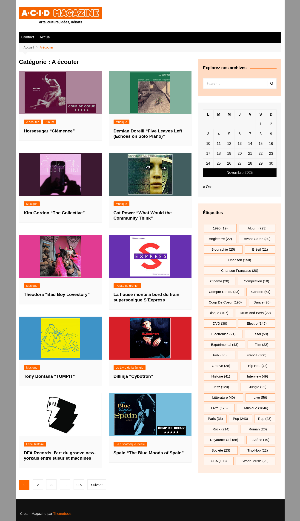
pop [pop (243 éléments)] (240, 419)
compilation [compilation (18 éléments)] (256, 281)
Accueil (45, 37)
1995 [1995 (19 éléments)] (220, 228)
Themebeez (62, 513)
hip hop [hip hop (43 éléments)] (258, 366)
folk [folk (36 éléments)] (219, 355)
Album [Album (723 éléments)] (257, 228)
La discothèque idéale (130, 444)
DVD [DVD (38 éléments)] (220, 323)
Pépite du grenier (127, 285)
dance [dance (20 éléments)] (262, 302)
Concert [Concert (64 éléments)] (260, 292)
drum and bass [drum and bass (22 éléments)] (255, 313)
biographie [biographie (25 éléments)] (223, 249)
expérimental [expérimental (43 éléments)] (224, 344)
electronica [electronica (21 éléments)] (223, 334)
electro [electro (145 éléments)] (257, 323)
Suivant (97, 485)
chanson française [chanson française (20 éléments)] (239, 270)
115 (79, 485)
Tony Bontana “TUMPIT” (49, 376)
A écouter (32, 122)
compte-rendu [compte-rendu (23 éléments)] (224, 292)
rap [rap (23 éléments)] (264, 419)
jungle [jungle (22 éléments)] (257, 387)
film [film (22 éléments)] (261, 344)
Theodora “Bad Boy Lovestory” (57, 294)
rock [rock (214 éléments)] (220, 429)
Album (50, 122)
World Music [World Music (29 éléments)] (256, 461)
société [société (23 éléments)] (220, 450)
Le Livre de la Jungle (129, 367)
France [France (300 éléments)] (256, 355)
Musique (121, 122)
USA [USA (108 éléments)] (219, 461)
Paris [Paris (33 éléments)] (215, 419)
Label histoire (35, 444)
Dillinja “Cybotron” (133, 376)
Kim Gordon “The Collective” (54, 212)
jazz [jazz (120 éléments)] (221, 387)
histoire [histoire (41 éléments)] (220, 376)
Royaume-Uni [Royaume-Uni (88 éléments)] (224, 440)
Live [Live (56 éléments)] (260, 397)
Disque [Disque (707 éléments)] (218, 313)
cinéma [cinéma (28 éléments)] (219, 281)
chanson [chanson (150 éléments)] (239, 260)
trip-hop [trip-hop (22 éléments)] (257, 450)
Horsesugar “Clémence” (49, 131)
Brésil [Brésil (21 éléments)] (260, 249)
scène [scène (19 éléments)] (260, 440)
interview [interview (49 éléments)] (257, 376)
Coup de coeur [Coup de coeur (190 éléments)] (225, 302)
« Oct (207, 187)
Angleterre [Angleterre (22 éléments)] (220, 239)
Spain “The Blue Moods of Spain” (149, 452)
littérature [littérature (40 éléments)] (223, 397)
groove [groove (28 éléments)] (221, 366)
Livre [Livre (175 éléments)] (219, 408)
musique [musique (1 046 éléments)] (256, 408)
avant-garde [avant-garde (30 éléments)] (257, 239)
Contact (27, 37)
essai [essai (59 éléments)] (260, 334)
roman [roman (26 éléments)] (258, 429)
